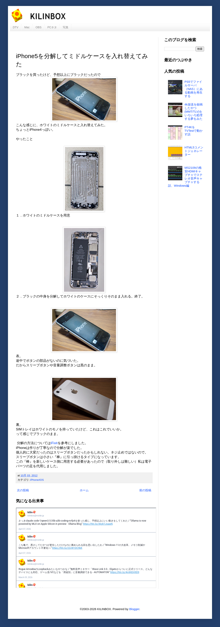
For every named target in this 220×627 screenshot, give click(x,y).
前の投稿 (145, 490)
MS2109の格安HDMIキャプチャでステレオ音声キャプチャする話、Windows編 (185, 176)
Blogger (134, 609)
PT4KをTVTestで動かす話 (194, 130)
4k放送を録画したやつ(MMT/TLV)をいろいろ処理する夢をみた (194, 111)
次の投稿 (23, 490)
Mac (26, 27)
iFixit (54, 443)
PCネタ (52, 27)
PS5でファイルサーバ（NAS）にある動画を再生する (194, 89)
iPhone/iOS (37, 479)
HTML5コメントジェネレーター (194, 151)
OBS (38, 27)
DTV (15, 27)
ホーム (84, 490)
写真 (65, 27)
